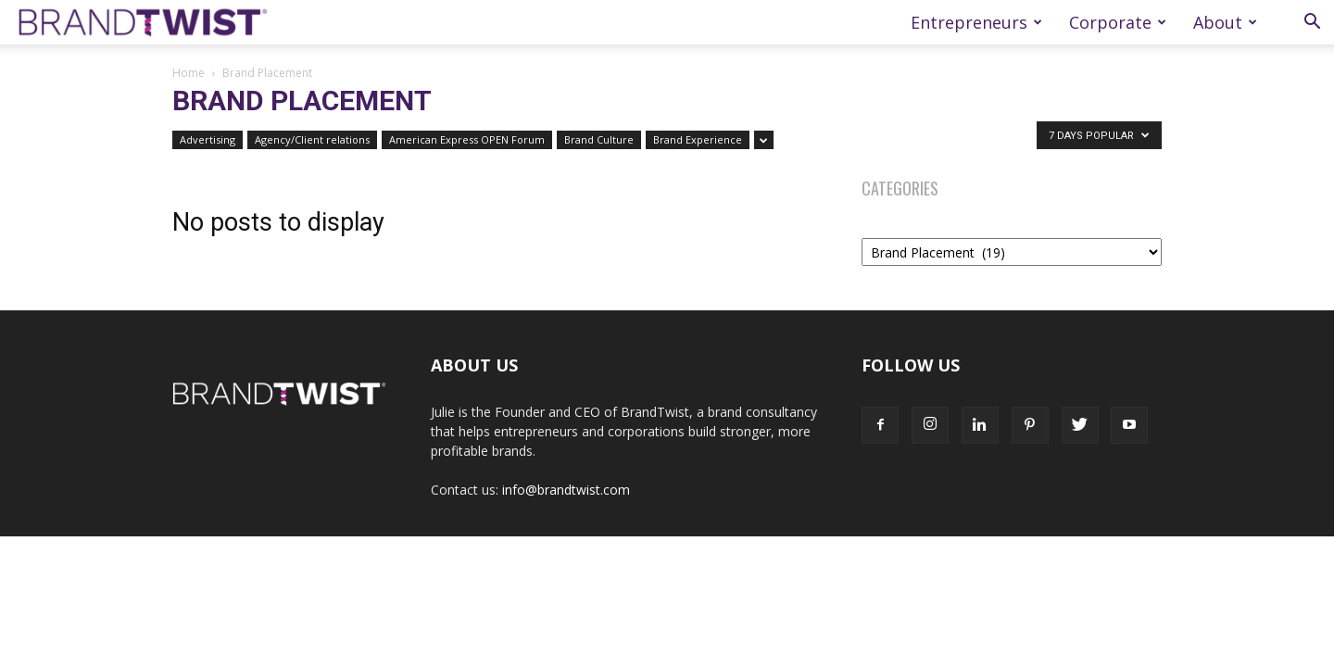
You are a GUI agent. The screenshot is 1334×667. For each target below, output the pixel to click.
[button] (1312, 23)
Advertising (207, 139)
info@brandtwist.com (566, 489)
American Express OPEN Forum (467, 139)
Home (188, 73)
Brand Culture (599, 139)
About (1225, 22)
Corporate (1117, 22)
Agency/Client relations (312, 139)
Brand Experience (697, 139)
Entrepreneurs (976, 22)
